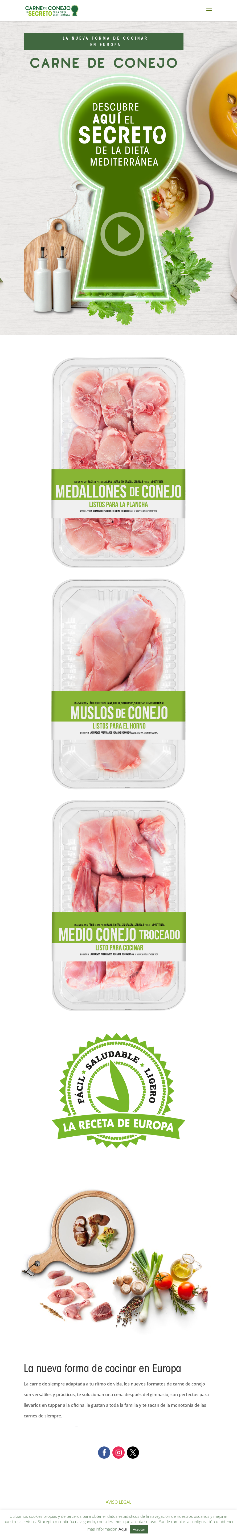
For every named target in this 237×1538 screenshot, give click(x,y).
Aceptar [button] (139, 1529)
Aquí (123, 1529)
